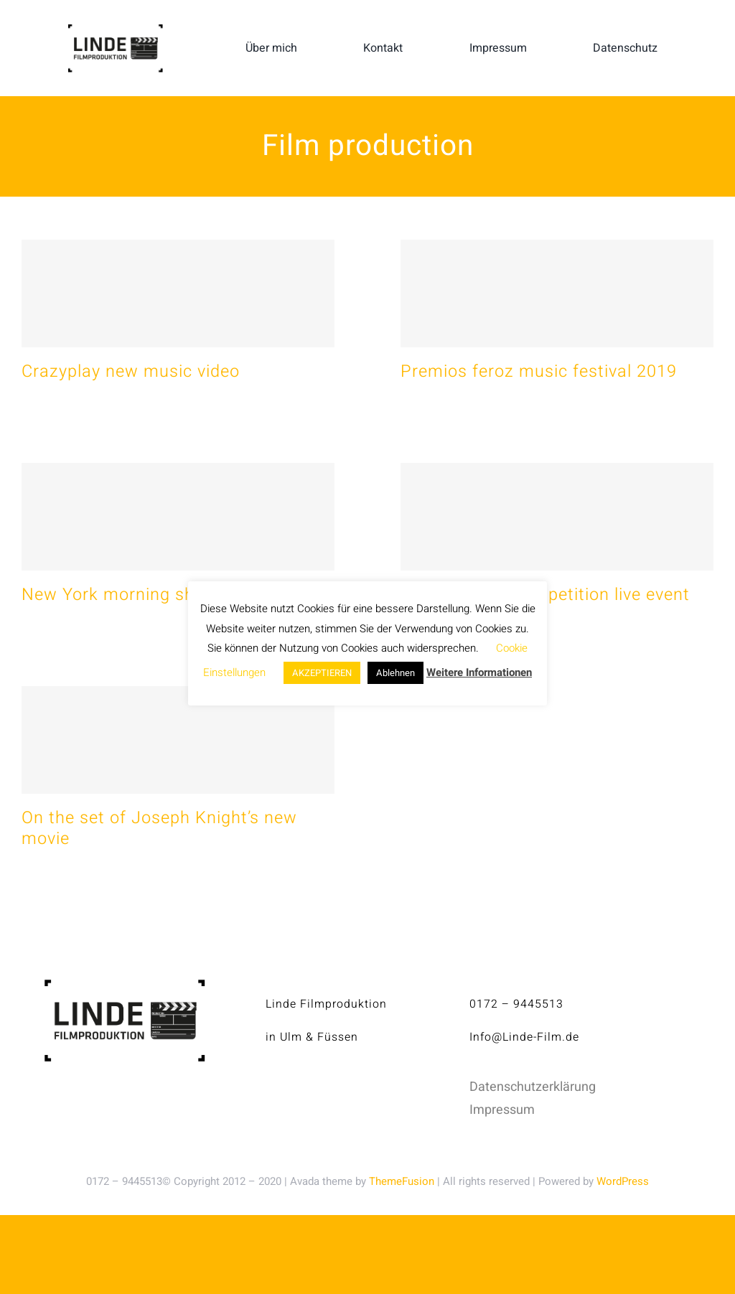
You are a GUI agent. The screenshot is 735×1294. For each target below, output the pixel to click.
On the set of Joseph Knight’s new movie (159, 827)
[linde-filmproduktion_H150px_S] (114, 29)
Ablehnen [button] (395, 673)
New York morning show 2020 (142, 594)
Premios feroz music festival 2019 (539, 371)
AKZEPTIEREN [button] (322, 673)
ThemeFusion (401, 1181)
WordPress (622, 1181)
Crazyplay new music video (131, 371)
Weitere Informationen (479, 672)
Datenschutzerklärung (532, 1087)
